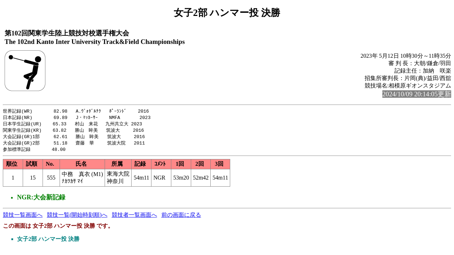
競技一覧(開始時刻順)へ (77, 217)
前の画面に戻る (181, 217)
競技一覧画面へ (23, 217)
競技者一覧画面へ (134, 217)
